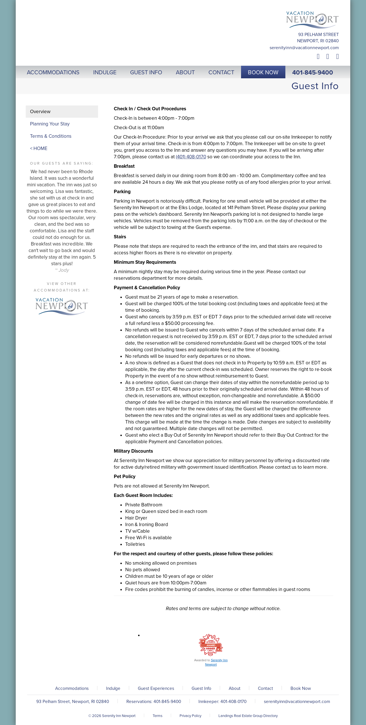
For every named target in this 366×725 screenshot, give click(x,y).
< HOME (38, 148)
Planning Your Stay (49, 124)
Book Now (301, 688)
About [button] (185, 72)
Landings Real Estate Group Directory (248, 716)
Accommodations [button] (53, 72)
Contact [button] (221, 72)
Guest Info (201, 688)
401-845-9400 (312, 72)
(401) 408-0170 (191, 157)
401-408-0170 (233, 701)
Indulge (113, 688)
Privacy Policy (190, 716)
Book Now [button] (263, 72)
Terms (157, 716)
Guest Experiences (156, 688)
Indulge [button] (104, 72)
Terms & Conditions (50, 136)
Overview (40, 112)
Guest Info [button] (146, 72)
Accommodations (72, 688)
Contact (265, 688)
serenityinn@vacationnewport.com (304, 48)
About (234, 688)
